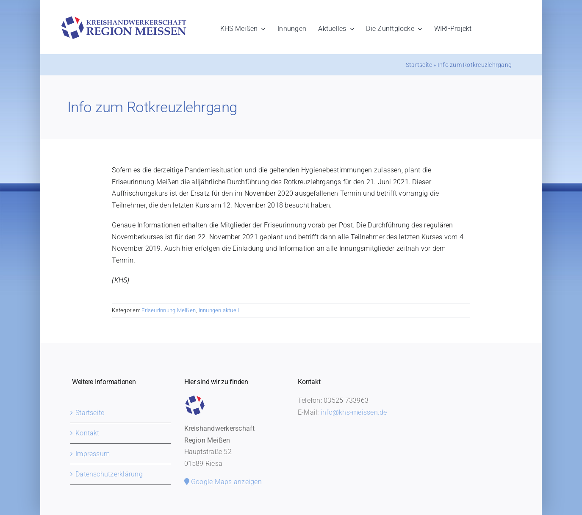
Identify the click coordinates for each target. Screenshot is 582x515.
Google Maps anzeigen (223, 482)
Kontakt (87, 433)
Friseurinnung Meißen (168, 310)
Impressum (92, 454)
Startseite (419, 64)
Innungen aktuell (219, 310)
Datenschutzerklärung (109, 474)
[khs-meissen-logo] (123, 19)
